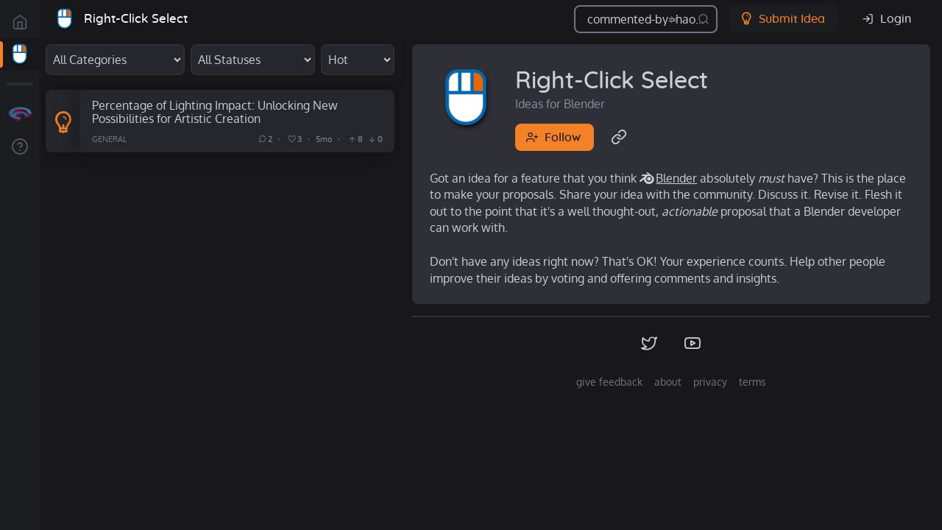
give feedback (609, 381)
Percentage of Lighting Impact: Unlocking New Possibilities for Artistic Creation (215, 112)
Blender (676, 178)
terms (752, 381)
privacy (710, 381)
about (667, 381)
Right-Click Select (136, 19)
